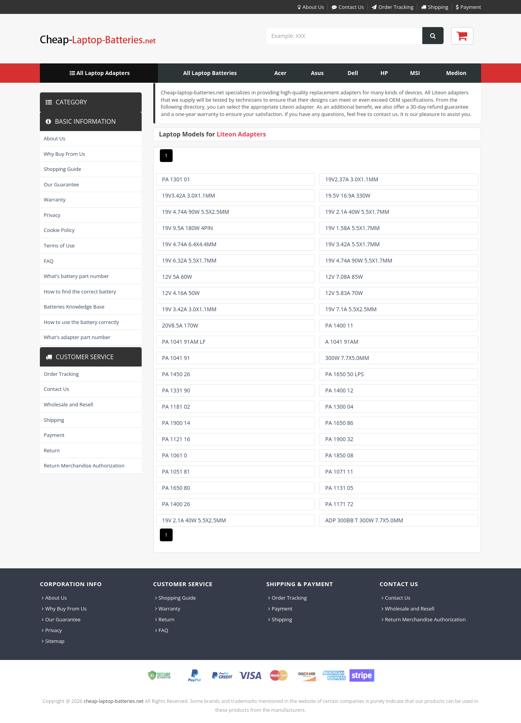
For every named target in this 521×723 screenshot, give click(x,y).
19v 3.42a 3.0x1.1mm (189, 309)
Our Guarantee (61, 184)
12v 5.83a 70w (344, 293)
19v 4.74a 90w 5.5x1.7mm (358, 260)
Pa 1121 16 (176, 439)
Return (52, 450)
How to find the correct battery (80, 291)
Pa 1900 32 (339, 439)
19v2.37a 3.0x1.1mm (351, 179)
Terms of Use (59, 245)
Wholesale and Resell (68, 404)
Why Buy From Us (64, 153)
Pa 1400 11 (339, 325)
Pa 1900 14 (176, 422)
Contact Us (347, 6)
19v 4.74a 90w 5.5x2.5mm (195, 211)
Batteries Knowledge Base (74, 306)
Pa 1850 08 (339, 455)
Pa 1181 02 (176, 406)
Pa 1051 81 (176, 471)
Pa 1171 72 (339, 504)
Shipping (434, 6)
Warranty (54, 199)
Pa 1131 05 (339, 487)
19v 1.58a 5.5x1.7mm (352, 228)
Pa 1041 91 (176, 358)
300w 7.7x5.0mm (347, 358)
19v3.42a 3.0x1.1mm (188, 195)
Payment (468, 6)
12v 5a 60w (177, 276)
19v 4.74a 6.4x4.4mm (189, 244)
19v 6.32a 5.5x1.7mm (189, 260)
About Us (310, 6)
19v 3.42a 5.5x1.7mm (352, 244)
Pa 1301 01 (176, 179)
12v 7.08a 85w (344, 276)
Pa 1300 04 (339, 406)
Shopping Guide (62, 168)
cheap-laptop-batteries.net (114, 701)
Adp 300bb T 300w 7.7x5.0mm (364, 520)
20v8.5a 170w (180, 325)
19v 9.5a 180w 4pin (187, 228)
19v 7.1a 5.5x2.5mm (351, 309)
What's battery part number (76, 276)
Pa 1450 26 (176, 374)
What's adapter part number (77, 337)
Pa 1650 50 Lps (344, 374)
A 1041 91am (341, 341)
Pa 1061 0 (174, 455)
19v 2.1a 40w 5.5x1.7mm (357, 211)
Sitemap (53, 641)
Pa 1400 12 (339, 390)
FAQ (48, 260)
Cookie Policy (59, 230)
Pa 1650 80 (176, 487)
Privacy (52, 214)
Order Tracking (391, 6)
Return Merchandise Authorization (84, 465)
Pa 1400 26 (176, 504)
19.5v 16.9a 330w (347, 195)
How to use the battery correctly (81, 322)
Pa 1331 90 (176, 390)
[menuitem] (99, 73)
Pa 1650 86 (339, 422)
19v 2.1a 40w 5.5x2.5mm (194, 520)
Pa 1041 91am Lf (184, 341)
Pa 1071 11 (339, 471)
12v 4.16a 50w (181, 293)
